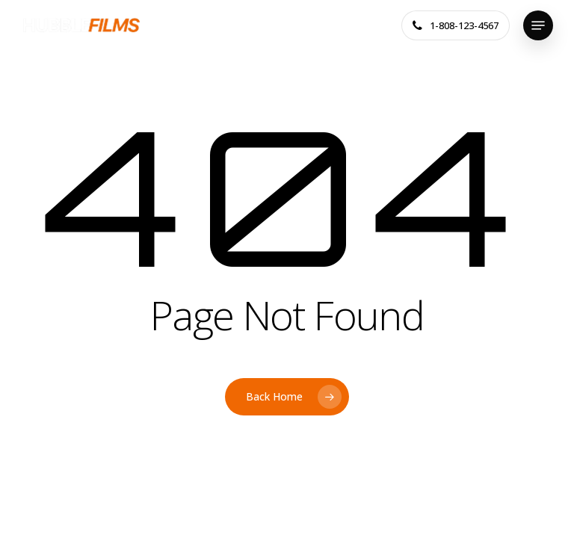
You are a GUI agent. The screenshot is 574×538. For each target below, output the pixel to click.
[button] (538, 25)
